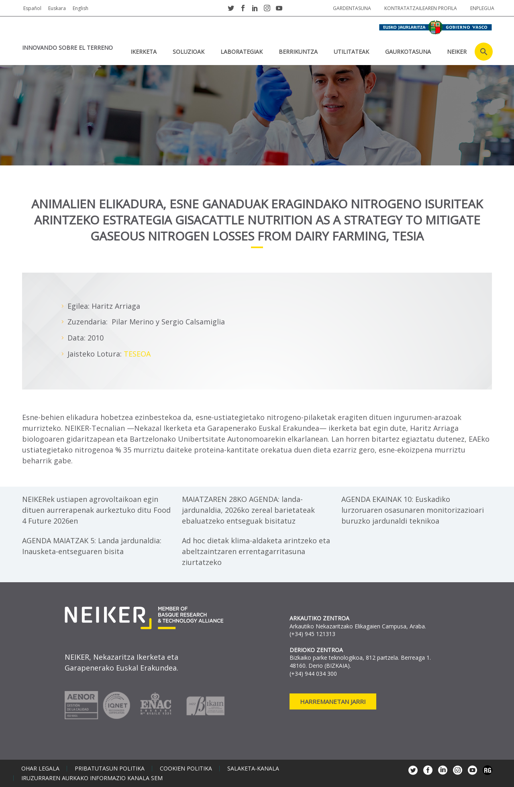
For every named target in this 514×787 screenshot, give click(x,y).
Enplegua (482, 8)
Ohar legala (40, 768)
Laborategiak (241, 51)
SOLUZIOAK (188, 51)
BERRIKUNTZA (298, 51)
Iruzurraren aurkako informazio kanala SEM (92, 778)
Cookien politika (186, 768)
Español (32, 8)
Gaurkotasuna (408, 51)
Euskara (57, 8)
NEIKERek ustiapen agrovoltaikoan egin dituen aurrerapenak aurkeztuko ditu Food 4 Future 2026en (96, 510)
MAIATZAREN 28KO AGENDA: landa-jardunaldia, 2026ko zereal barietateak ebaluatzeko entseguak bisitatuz (248, 510)
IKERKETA (144, 51)
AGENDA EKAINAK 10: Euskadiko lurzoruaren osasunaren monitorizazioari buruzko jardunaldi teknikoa (412, 510)
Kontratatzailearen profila (420, 8)
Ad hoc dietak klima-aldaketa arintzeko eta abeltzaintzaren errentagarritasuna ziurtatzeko (256, 551)
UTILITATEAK (351, 51)
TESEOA (137, 354)
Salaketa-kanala (253, 768)
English (80, 8)
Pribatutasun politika (110, 768)
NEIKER (457, 51)
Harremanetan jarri (333, 701)
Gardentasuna (352, 8)
